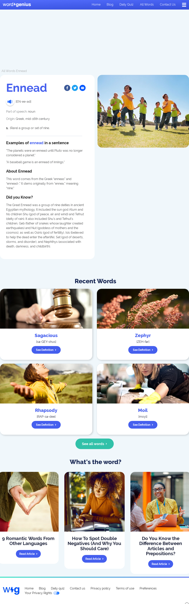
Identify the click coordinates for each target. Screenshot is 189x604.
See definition (46, 349)
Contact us (168, 4)
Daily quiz (126, 4)
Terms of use (125, 588)
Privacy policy (100, 588)
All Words (8, 71)
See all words (94, 444)
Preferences (148, 588)
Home (96, 4)
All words (147, 4)
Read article (28, 553)
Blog (110, 4)
